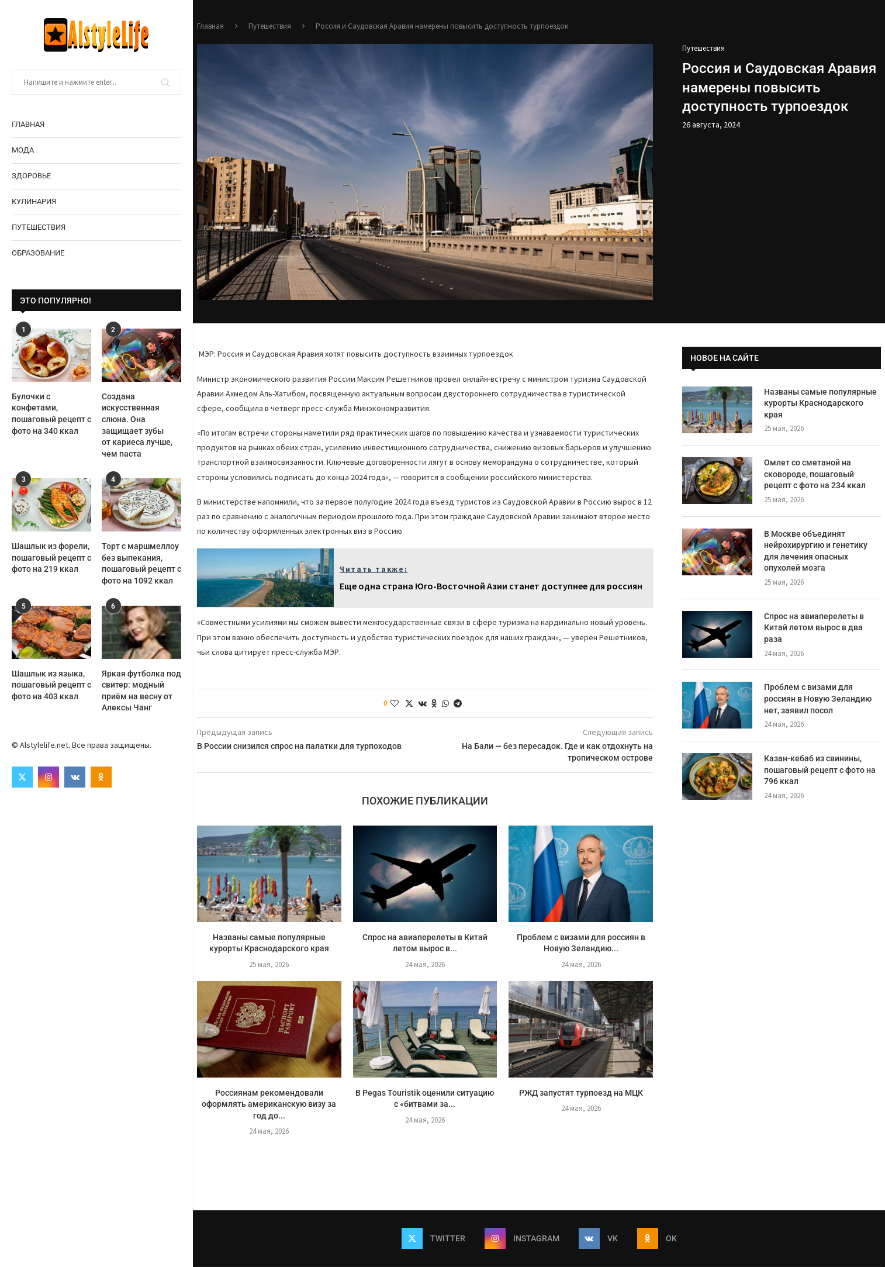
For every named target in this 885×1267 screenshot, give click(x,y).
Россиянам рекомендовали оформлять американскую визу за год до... (269, 1104)
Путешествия (38, 227)
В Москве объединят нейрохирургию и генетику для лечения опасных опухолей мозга (815, 551)
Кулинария (34, 201)
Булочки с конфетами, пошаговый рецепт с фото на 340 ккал (51, 414)
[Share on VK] (422, 703)
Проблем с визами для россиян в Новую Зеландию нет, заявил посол (818, 698)
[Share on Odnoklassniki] (434, 703)
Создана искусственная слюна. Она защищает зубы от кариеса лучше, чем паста (137, 425)
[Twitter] (22, 777)
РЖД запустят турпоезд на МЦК (581, 1092)
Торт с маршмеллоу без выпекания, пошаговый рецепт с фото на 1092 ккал (141, 563)
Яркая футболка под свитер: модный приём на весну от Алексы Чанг (141, 691)
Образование (38, 252)
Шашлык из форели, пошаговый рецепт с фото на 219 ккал (51, 557)
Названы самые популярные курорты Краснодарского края (820, 403)
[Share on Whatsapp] (445, 703)
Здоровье (31, 175)
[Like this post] (394, 703)
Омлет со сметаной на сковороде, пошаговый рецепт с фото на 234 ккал (815, 474)
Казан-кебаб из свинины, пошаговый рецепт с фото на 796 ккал (820, 770)
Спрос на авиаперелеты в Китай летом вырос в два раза (814, 628)
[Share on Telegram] (458, 703)
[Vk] (74, 777)
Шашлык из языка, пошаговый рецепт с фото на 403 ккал (51, 685)
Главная (28, 124)
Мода (23, 150)
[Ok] (101, 777)
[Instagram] (48, 777)
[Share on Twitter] (409, 703)
